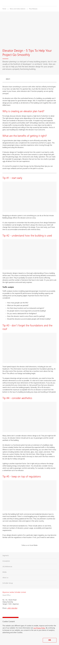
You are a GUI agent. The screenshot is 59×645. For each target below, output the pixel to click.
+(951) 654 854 (12, 608)
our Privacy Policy (39, 628)
